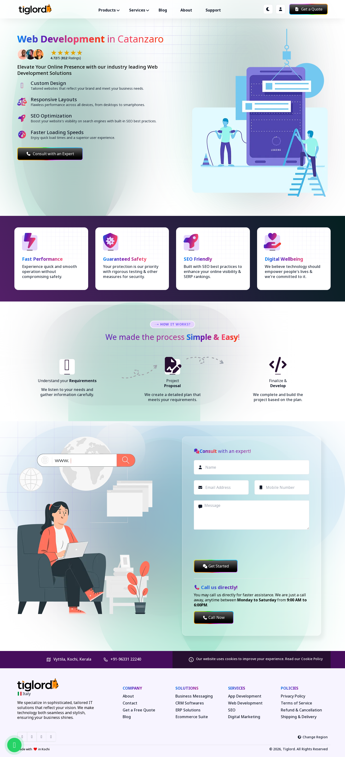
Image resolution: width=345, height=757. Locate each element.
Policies (289, 688)
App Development (244, 696)
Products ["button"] (107, 10)
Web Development (245, 703)
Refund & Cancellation (301, 710)
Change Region (313, 737)
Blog (163, 10)
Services (236, 688)
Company (132, 688)
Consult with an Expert (50, 153)
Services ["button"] (137, 10)
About (186, 10)
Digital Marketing (244, 716)
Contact (130, 703)
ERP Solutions (188, 710)
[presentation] (230, 544)
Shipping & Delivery (298, 716)
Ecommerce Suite (191, 716)
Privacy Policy (293, 696)
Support (213, 10)
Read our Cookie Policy (304, 658)
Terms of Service (296, 703)
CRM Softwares (189, 703)
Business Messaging (194, 696)
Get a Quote (308, 9)
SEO (232, 710)
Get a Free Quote (139, 710)
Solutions (186, 688)
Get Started (216, 566)
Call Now (214, 617)
